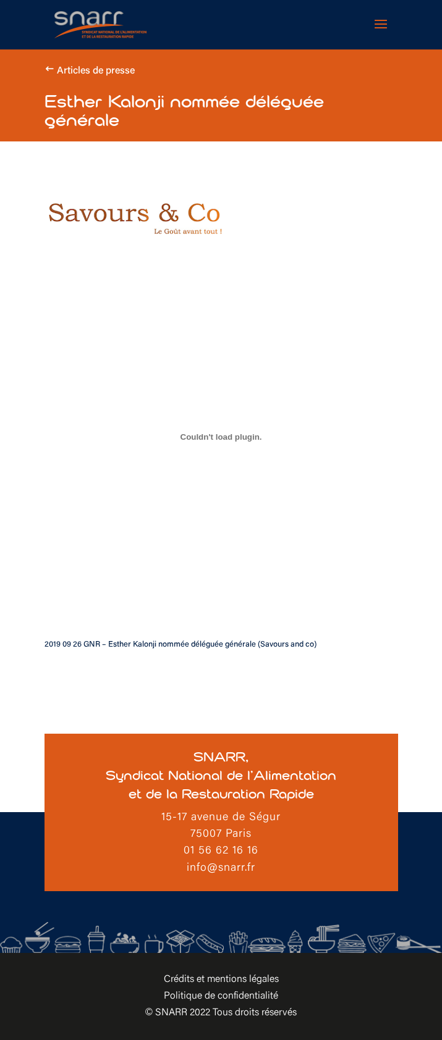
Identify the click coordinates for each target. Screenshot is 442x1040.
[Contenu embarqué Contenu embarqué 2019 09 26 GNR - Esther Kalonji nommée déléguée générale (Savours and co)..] (221, 436)
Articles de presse (96, 71)
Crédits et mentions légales (221, 979)
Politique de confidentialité (221, 996)
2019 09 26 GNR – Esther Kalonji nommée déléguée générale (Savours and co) (181, 644)
